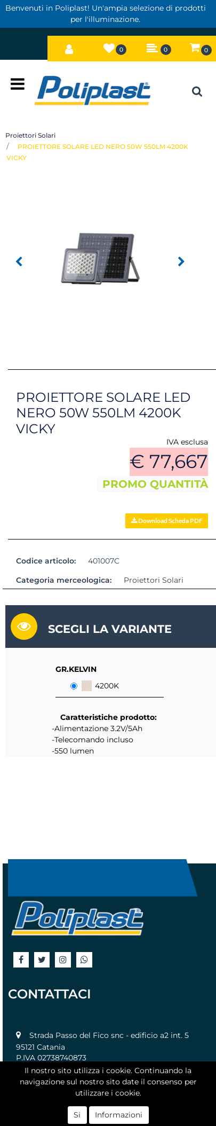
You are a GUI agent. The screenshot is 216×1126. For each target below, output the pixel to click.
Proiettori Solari (30, 135)
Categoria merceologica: (63, 580)
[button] (68, 46)
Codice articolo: (46, 561)
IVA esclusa (187, 442)
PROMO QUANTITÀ (155, 484)
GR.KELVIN (76, 669)
